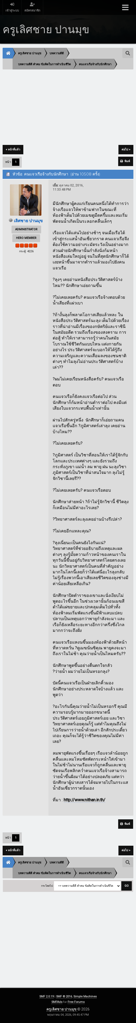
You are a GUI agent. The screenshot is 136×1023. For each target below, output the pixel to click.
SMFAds (56, 1002)
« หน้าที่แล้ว (13, 149)
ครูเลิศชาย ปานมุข (61, 1009)
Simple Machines (85, 996)
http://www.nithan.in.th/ (84, 799)
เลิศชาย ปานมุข (28, 220)
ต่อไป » (126, 149)
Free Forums (76, 1002)
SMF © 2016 (64, 996)
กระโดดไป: (47, 885)
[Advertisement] (68, 107)
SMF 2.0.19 (46, 996)
